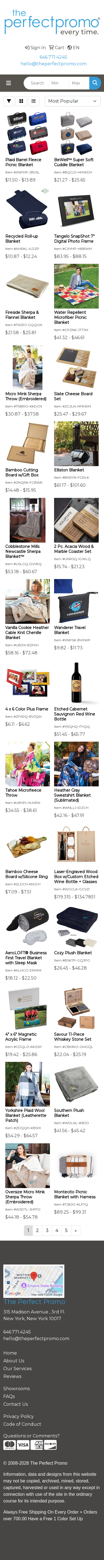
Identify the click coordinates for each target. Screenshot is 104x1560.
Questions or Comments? (31, 1436)
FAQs (9, 1396)
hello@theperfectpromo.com (54, 63)
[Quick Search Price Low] (58, 83)
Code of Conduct (22, 1424)
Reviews (12, 1376)
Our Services (17, 1368)
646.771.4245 (53, 57)
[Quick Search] (36, 83)
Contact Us (15, 1404)
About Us (13, 1360)
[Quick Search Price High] (79, 83)
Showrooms (16, 1388)
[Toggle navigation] (8, 83)
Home (10, 1353)
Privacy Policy (18, 1416)
